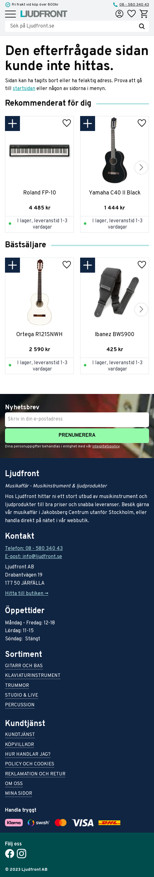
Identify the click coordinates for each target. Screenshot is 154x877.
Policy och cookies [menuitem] (29, 764)
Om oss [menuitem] (14, 784)
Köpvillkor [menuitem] (19, 745)
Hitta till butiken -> (26, 594)
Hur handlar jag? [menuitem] (28, 755)
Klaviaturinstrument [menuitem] (32, 676)
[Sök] (142, 26)
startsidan (24, 89)
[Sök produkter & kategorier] (72, 26)
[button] (10, 14)
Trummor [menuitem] (17, 686)
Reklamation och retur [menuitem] (35, 774)
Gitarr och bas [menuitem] (24, 666)
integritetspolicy (105, 446)
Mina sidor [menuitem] (18, 794)
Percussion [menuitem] (20, 705)
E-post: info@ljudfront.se (33, 557)
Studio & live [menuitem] (21, 695)
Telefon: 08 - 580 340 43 (34, 549)
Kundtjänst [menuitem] (20, 735)
